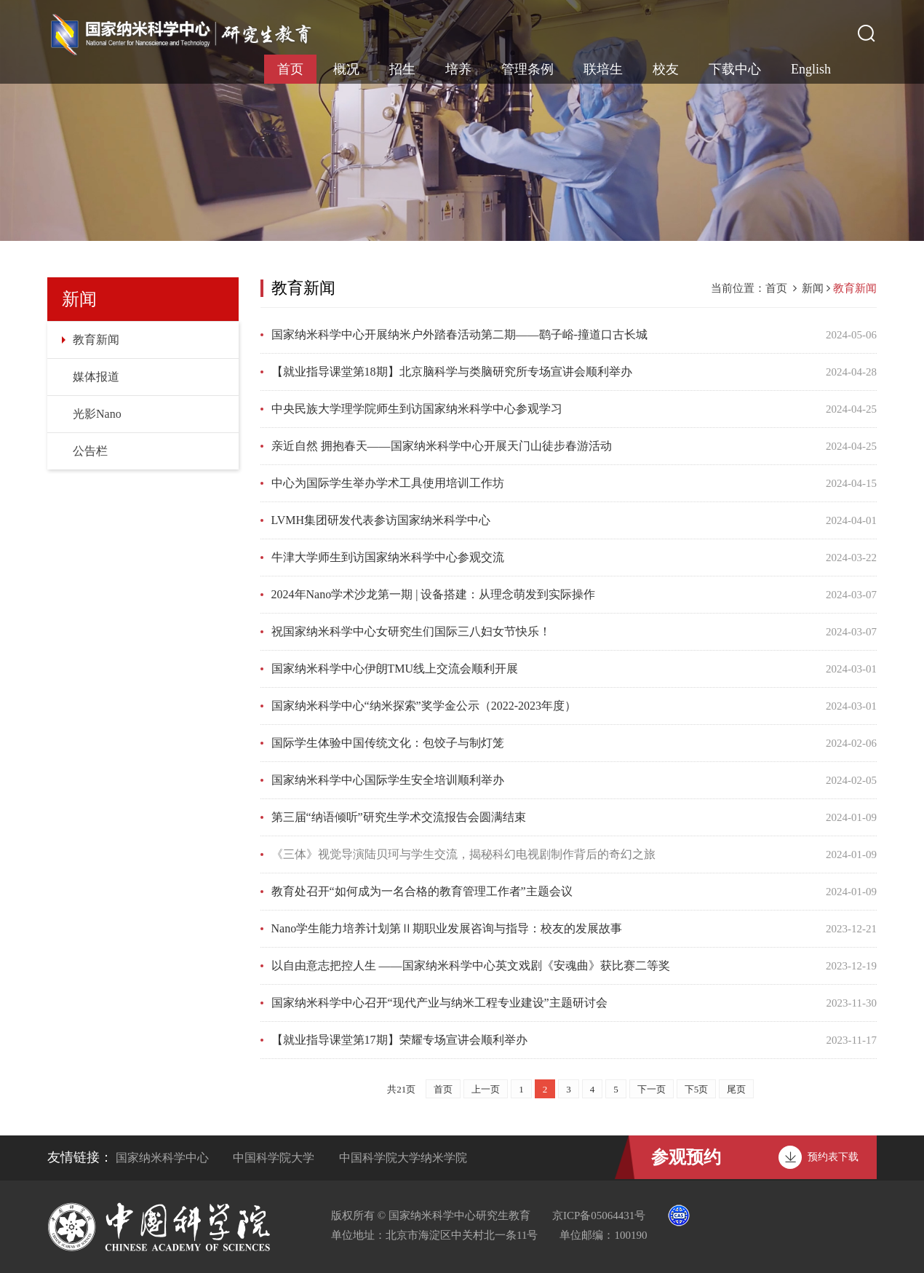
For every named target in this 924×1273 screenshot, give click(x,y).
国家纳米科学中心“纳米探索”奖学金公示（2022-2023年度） (424, 705)
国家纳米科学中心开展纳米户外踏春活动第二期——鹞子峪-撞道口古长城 (459, 334)
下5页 (697, 1089)
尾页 (736, 1089)
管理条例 (527, 69)
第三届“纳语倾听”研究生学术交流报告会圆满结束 (398, 817)
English (811, 69)
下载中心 (735, 69)
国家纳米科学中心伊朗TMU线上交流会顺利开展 (395, 668)
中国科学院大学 (273, 1157)
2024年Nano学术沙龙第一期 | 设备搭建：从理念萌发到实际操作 (433, 594)
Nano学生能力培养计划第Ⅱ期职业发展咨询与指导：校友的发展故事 (447, 928)
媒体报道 (96, 376)
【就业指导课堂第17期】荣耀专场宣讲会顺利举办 (399, 1040)
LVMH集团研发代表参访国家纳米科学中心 (381, 520)
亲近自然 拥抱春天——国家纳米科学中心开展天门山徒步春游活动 (441, 446)
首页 (290, 69)
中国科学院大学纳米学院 (403, 1157)
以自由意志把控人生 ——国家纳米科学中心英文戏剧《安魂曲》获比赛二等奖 (470, 965)
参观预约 (686, 1157)
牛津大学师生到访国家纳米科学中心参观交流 (387, 557)
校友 (666, 69)
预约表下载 (833, 1156)
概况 (346, 69)
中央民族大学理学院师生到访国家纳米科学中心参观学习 (416, 408)
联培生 (603, 69)
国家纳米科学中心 (162, 1157)
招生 (402, 69)
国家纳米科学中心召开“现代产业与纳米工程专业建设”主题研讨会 (439, 1002)
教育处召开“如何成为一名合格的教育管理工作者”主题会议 (422, 891)
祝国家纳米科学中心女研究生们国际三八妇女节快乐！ (411, 631)
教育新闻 (96, 339)
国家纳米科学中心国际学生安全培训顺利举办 (387, 780)
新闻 (813, 288)
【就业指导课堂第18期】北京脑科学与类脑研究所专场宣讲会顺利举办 (451, 371)
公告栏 (90, 451)
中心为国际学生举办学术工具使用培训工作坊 (387, 483)
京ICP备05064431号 (598, 1215)
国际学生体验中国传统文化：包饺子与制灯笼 (387, 743)
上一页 (485, 1089)
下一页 (651, 1089)
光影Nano (97, 414)
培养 (458, 69)
